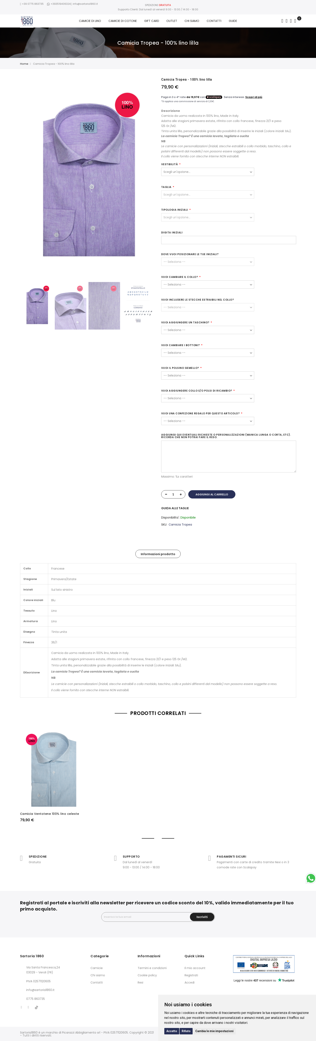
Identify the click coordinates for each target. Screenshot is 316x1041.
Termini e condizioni (152, 968)
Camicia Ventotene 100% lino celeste (49, 814)
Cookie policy (147, 975)
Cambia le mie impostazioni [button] (214, 1031)
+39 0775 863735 (32, 4)
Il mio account (195, 968)
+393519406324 (59, 4)
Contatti (97, 982)
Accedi (189, 982)
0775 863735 (35, 999)
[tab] (158, 554)
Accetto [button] (171, 1031)
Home (24, 64)
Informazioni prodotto (158, 554)
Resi (140, 982)
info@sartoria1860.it (84, 4)
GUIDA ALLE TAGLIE (175, 508)
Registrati (191, 975)
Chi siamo (98, 975)
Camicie (97, 968)
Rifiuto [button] (186, 1031)
